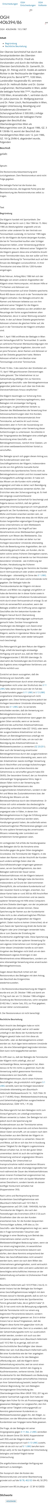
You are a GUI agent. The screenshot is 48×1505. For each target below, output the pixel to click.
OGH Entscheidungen (28, 4)
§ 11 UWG (28, 692)
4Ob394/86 (11, 1501)
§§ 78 (21, 1480)
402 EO (28, 1480)
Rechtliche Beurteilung (15, 46)
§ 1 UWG (42, 575)
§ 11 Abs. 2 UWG (29, 1431)
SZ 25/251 (39, 746)
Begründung (11, 43)
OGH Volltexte (42, 4)
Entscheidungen (10, 3)
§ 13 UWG (40, 692)
